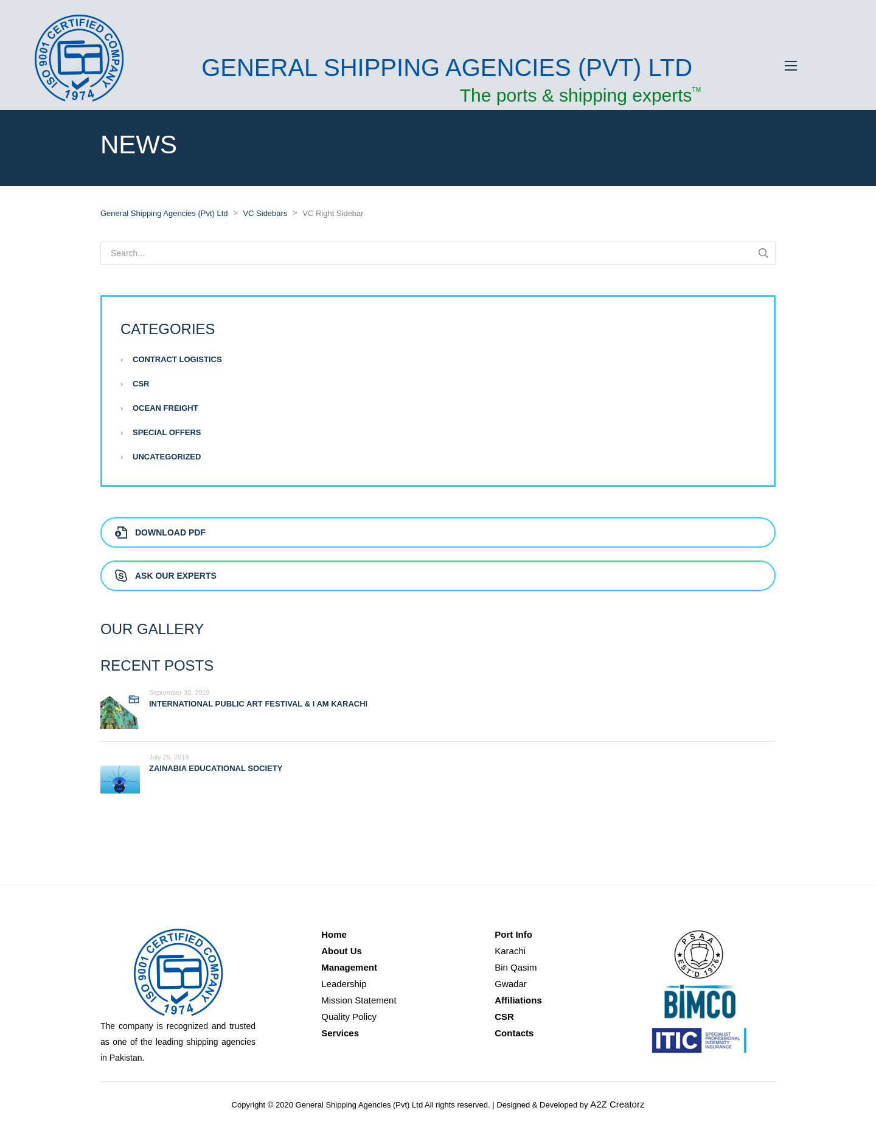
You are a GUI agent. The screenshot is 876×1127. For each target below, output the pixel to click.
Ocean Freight (165, 408)
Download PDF (160, 532)
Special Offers (167, 432)
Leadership (343, 984)
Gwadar (511, 984)
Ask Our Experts (166, 576)
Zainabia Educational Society (215, 768)
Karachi (510, 951)
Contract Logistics (177, 359)
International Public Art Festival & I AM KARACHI (258, 703)
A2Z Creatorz (617, 1104)
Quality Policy (349, 1016)
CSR (141, 383)
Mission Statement (358, 1000)
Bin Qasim (516, 967)
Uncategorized (167, 456)
